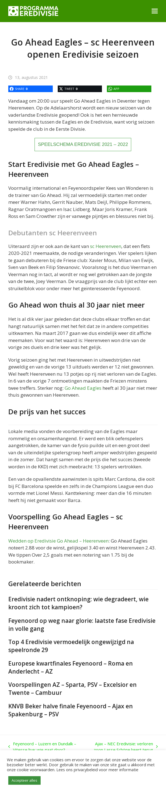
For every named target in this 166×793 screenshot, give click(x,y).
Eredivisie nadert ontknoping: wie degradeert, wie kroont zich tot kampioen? (78, 603)
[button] (155, 11)
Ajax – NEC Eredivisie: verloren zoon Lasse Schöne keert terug (121, 747)
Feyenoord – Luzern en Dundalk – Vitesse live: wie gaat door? (42, 747)
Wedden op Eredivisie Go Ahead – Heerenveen (58, 541)
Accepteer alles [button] (24, 780)
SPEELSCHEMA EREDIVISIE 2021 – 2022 (83, 144)
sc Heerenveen (105, 246)
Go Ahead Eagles (83, 388)
